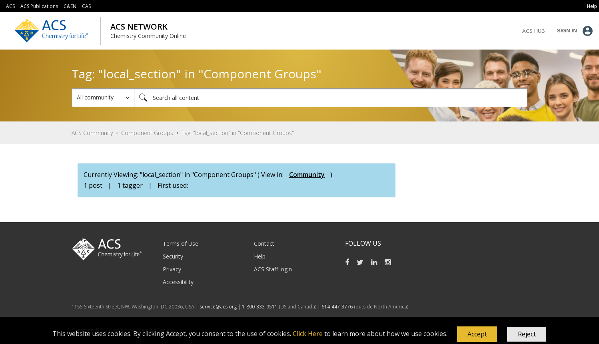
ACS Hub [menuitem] (533, 30)
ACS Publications (39, 6)
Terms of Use (180, 243)
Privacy (172, 269)
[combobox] (330, 97)
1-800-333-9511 (260, 306)
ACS (10, 6)
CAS (86, 6)
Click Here (308, 333)
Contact (264, 243)
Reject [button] (527, 334)
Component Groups (147, 133)
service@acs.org (218, 306)
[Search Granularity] (103, 98)
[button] (477, 334)
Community (307, 174)
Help (260, 256)
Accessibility (178, 282)
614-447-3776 (337, 306)
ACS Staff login (273, 269)
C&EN (70, 6)
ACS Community (92, 133)
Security (173, 256)
